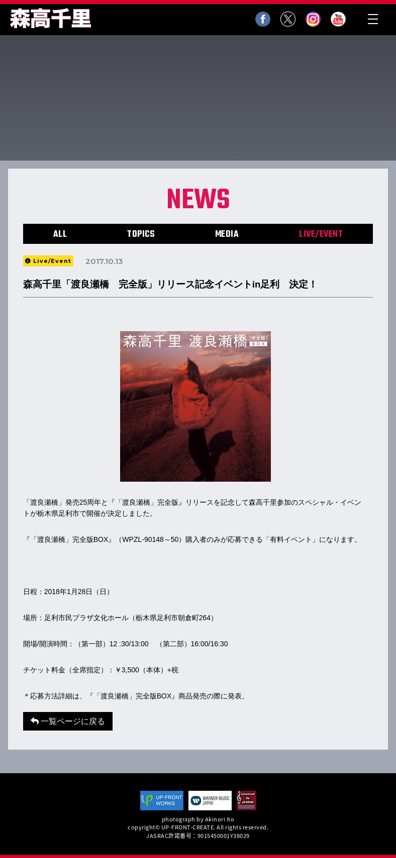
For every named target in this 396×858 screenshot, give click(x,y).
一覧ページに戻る (68, 721)
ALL (60, 234)
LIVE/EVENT (321, 234)
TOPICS (141, 234)
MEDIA (227, 234)
